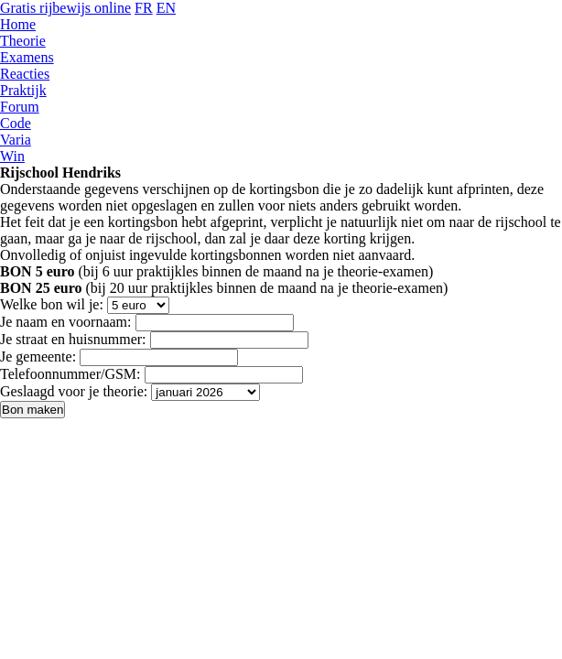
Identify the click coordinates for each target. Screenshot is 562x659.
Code (15, 123)
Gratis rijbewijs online (65, 8)
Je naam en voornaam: (66, 322)
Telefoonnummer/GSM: (70, 374)
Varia (15, 139)
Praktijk (23, 90)
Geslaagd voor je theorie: (73, 391)
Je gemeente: (38, 356)
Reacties (24, 73)
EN (166, 8)
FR (144, 8)
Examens (27, 57)
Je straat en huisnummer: (73, 339)
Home (18, 24)
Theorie (23, 41)
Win (12, 156)
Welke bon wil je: (51, 304)
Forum (19, 106)
